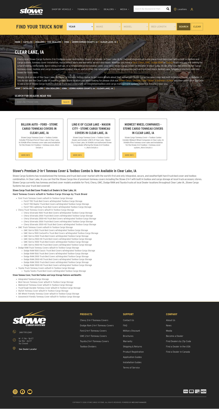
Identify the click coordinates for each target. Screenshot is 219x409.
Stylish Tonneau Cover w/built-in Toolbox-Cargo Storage (43, 291)
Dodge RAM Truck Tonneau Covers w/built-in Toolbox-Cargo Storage (48, 248)
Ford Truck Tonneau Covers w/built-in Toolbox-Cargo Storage (45, 199)
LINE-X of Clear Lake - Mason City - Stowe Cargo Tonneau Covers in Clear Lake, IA (91, 128)
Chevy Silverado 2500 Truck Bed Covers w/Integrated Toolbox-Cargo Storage (58, 216)
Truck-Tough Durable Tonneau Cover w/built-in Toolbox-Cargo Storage (49, 288)
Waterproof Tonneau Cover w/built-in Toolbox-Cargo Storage (45, 285)
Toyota (169, 62)
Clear (197, 26)
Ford (134, 62)
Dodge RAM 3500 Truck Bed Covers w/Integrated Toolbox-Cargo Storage (56, 263)
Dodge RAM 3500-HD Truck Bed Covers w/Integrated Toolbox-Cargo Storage (58, 265)
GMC (147, 62)
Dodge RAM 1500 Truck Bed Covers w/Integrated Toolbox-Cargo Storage (56, 254)
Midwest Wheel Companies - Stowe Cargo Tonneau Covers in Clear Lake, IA (143, 128)
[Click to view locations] (180, 9)
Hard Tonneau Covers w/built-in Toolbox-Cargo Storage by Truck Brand (50, 194)
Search (183, 26)
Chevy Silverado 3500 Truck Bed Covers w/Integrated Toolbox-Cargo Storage (58, 222)
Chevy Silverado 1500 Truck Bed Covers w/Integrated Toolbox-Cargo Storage (58, 213)
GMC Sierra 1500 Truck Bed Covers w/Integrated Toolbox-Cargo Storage (56, 231)
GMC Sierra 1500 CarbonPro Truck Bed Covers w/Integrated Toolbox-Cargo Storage (61, 233)
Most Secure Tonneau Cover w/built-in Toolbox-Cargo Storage (45, 282)
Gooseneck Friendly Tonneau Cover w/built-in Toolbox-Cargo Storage (49, 297)
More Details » (92, 148)
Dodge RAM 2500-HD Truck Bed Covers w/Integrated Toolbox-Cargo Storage (58, 260)
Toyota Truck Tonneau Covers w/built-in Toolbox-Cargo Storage (46, 268)
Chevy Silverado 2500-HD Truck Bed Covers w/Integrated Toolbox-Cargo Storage (60, 219)
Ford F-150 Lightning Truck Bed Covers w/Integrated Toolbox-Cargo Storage (57, 207)
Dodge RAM (157, 62)
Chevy (141, 62)
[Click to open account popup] (192, 9)
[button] (60, 9)
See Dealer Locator (25, 349)
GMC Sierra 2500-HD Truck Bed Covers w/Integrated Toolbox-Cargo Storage (58, 239)
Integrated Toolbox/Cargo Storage (33, 279)
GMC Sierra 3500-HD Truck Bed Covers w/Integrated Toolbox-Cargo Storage (58, 245)
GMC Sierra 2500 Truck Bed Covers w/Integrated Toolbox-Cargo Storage (56, 236)
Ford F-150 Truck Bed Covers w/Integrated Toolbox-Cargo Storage (53, 201)
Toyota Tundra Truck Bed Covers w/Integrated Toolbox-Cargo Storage (55, 271)
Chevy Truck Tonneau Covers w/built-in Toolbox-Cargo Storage (46, 210)
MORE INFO (25, 155)
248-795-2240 (22, 332)
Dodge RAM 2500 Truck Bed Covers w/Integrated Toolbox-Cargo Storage (56, 257)
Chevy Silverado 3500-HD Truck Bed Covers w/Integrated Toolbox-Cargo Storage (60, 225)
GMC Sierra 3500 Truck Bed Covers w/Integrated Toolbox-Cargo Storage (56, 242)
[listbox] (80, 26)
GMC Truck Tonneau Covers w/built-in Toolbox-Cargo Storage (45, 228)
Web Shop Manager (138, 403)
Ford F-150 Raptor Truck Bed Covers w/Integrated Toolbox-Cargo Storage (56, 204)
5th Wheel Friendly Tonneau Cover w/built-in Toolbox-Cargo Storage (48, 294)
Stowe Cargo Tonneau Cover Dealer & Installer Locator (146, 80)
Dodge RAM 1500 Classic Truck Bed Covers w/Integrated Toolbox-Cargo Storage (59, 251)
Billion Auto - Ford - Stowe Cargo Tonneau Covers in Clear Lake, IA (39, 128)
